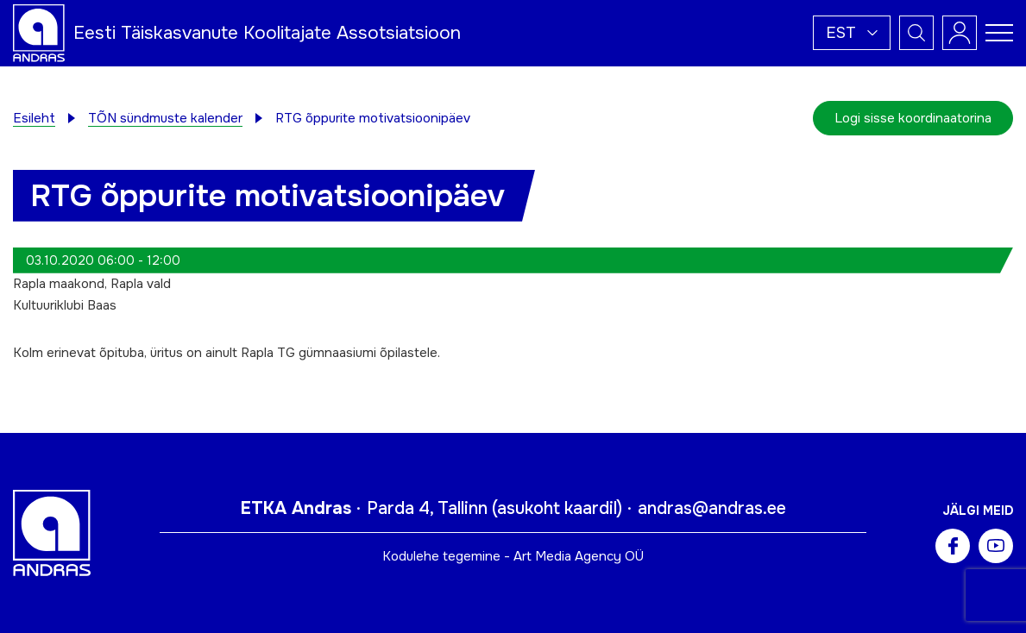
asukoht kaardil (557, 508)
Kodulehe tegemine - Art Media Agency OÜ (513, 556)
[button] (852, 33)
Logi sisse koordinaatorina (912, 118)
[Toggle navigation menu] (999, 33)
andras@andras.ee (712, 508)
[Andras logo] (39, 32)
